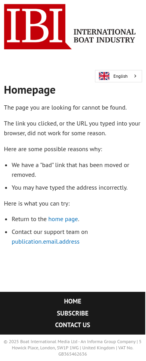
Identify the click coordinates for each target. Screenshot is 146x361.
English (113, 76)
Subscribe (72, 313)
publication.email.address (45, 241)
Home (72, 301)
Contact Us (72, 325)
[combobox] (118, 76)
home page (63, 219)
